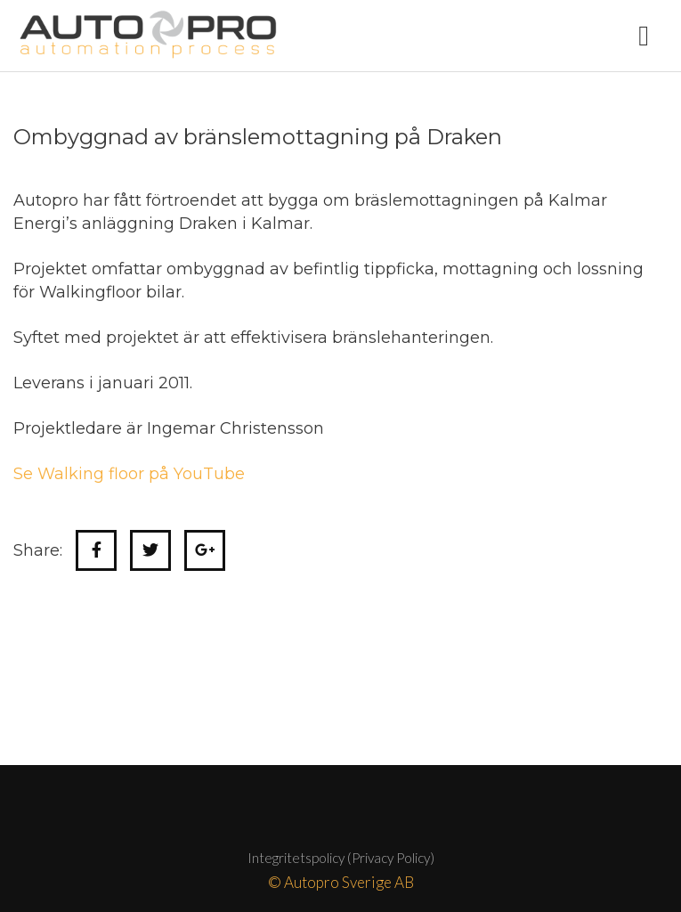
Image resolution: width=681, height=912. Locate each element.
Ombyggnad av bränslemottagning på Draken (257, 137)
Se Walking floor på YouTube (129, 474)
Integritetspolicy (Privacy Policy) (340, 858)
